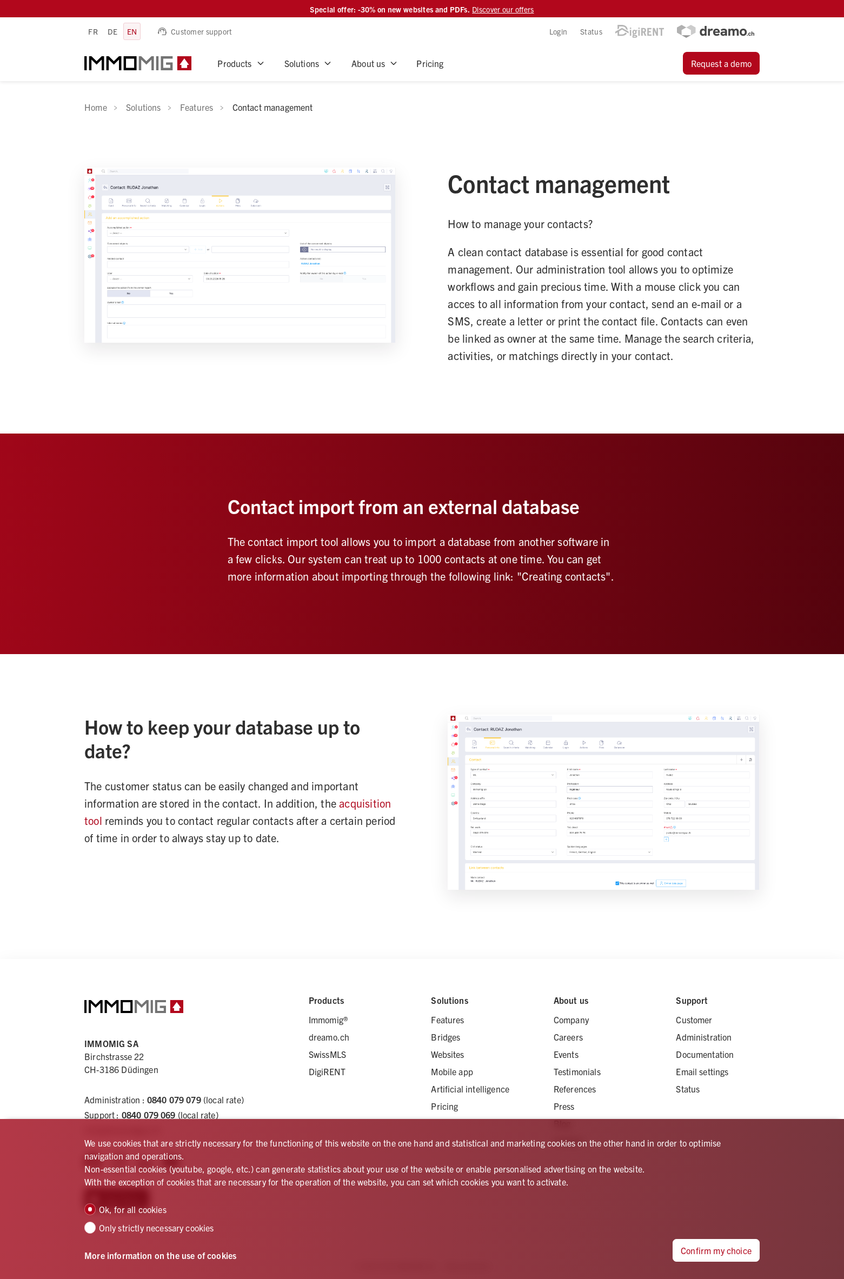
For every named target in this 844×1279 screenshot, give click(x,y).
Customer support (194, 31)
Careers (568, 1036)
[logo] (137, 63)
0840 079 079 (174, 1099)
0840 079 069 (149, 1114)
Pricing (429, 63)
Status (591, 31)
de (112, 31)
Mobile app (452, 1071)
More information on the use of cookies (160, 1255)
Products (234, 63)
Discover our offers (503, 9)
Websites (447, 1054)
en (132, 31)
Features (447, 1019)
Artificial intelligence (470, 1088)
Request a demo (721, 63)
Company (571, 1019)
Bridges (445, 1036)
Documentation (705, 1054)
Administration (704, 1036)
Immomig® (328, 1019)
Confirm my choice (716, 1250)
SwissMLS (327, 1054)
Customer (694, 1019)
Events (566, 1054)
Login (558, 31)
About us (368, 63)
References (575, 1088)
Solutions (301, 63)
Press (564, 1106)
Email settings (702, 1071)
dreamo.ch (329, 1036)
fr (93, 31)
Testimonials (577, 1071)
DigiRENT (327, 1071)
